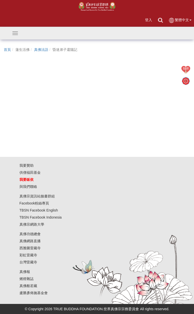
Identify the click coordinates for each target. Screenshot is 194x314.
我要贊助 (26, 165)
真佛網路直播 (30, 241)
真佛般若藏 (28, 286)
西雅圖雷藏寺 (30, 248)
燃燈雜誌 (26, 279)
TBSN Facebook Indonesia (40, 217)
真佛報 (24, 272)
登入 (148, 20)
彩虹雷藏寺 (28, 255)
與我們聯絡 (28, 187)
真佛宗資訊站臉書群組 (37, 196)
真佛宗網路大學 (31, 224)
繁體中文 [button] (179, 20)
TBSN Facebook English (38, 210)
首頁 (7, 50)
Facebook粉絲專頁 (34, 203)
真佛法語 (41, 50)
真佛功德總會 (30, 234)
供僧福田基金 (30, 172)
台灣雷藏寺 (28, 262)
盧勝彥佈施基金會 (33, 293)
